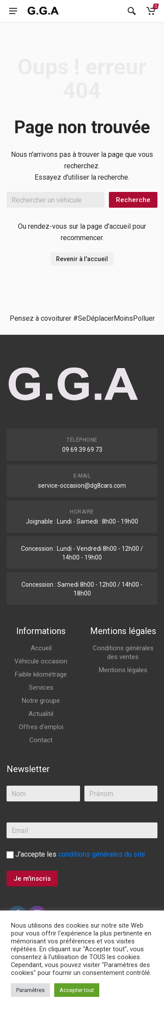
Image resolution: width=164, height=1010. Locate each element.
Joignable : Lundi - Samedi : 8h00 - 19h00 (82, 521)
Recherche (133, 200)
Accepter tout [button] (76, 990)
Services (41, 687)
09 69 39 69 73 (82, 449)
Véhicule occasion (40, 661)
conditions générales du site (101, 854)
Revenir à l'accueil (82, 258)
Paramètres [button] (30, 990)
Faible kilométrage (41, 674)
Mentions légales (123, 670)
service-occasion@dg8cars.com (82, 485)
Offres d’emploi (41, 727)
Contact (40, 740)
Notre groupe (41, 701)
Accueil (41, 648)
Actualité (41, 714)
